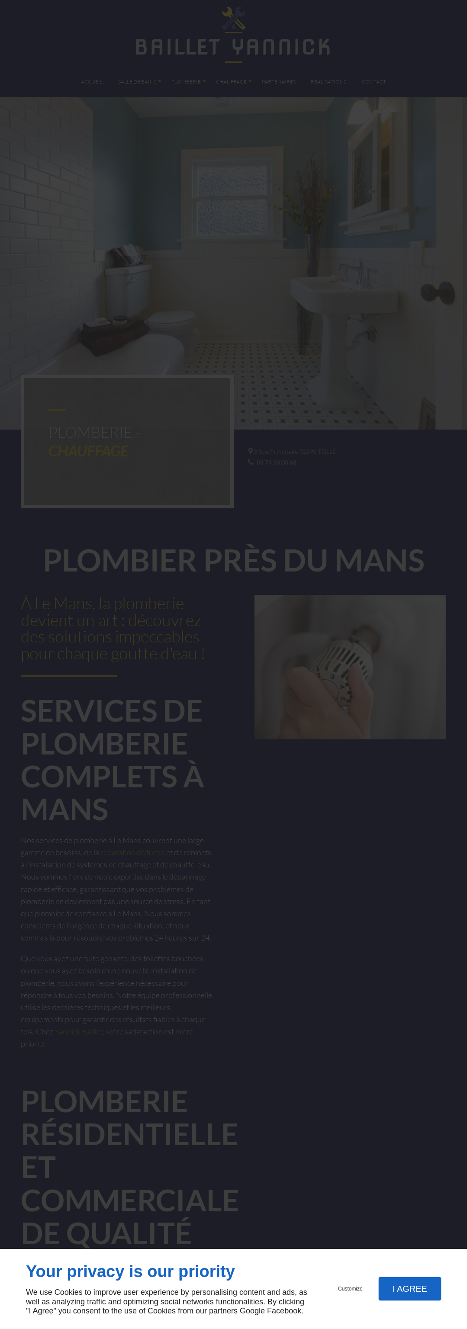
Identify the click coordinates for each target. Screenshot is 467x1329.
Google (252, 1311)
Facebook (284, 1311)
